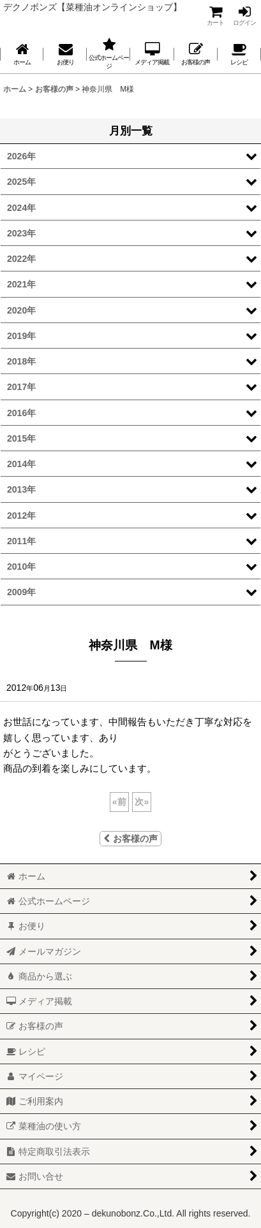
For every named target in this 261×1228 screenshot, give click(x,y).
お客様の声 (130, 839)
